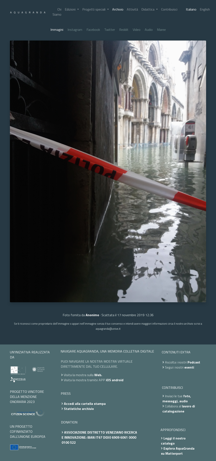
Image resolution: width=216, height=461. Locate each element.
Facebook (93, 29)
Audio (149, 29)
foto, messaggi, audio (176, 398)
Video (136, 29)
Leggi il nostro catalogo (173, 441)
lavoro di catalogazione (178, 409)
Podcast (194, 362)
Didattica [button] (148, 9)
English (205, 9)
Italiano (191, 9)
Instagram (75, 29)
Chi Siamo (57, 12)
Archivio (117, 9)
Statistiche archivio (79, 408)
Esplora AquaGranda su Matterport (177, 451)
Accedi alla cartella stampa (85, 403)
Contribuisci (169, 9)
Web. (98, 374)
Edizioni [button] (70, 9)
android (117, 379)
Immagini (56, 29)
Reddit (123, 29)
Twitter (109, 29)
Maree (161, 29)
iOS (108, 379)
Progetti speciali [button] (94, 9)
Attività (132, 9)
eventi (189, 367)
